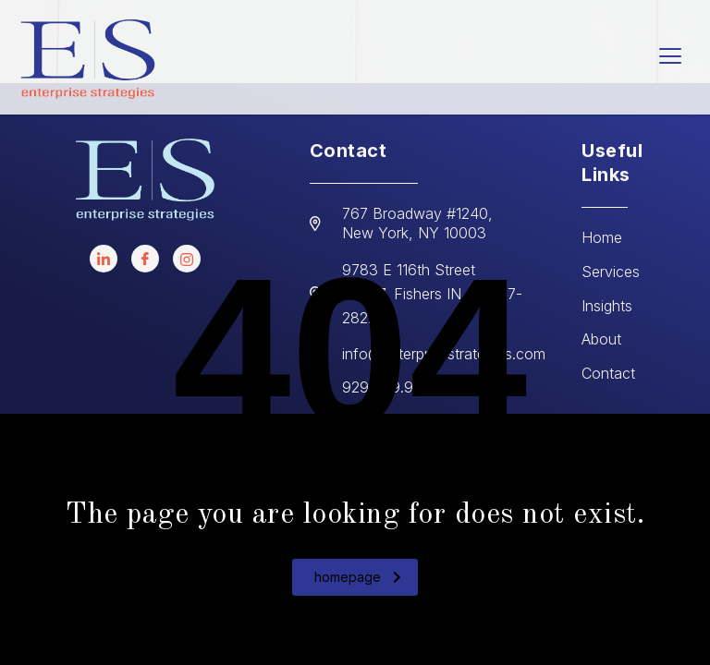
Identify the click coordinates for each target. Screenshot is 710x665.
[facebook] (145, 258)
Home (601, 237)
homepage (357, 577)
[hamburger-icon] (671, 58)
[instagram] (187, 258)
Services (610, 271)
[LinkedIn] (103, 258)
